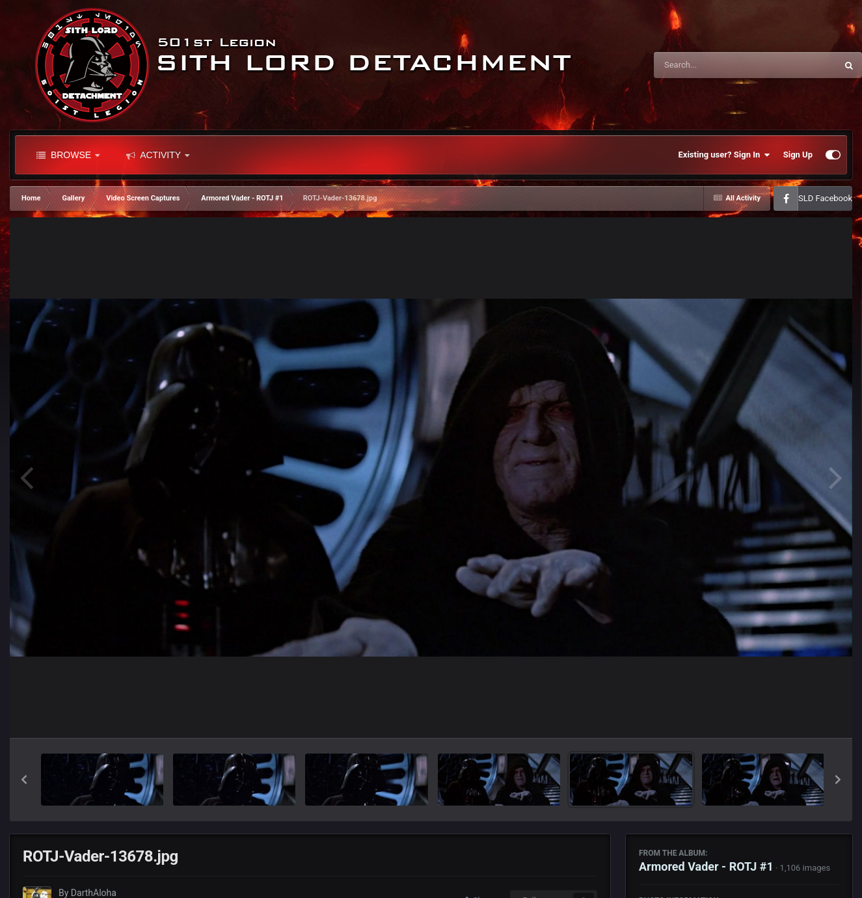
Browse (67, 154)
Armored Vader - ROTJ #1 (706, 866)
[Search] (712, 65)
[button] (24, 779)
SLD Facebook (825, 198)
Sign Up (798, 154)
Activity (157, 154)
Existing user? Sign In (724, 154)
